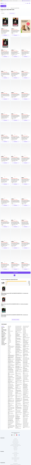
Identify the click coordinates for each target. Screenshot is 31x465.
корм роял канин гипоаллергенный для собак (18, 342)
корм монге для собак (11, 417)
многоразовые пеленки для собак (26, 345)
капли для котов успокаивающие (17, 416)
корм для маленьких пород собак (18, 354)
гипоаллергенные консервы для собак (18, 349)
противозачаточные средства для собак (10, 361)
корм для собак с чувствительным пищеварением (17, 335)
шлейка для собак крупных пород (25, 384)
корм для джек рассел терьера (11, 403)
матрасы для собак (25, 376)
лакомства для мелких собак (18, 409)
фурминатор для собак (26, 402)
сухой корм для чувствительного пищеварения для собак (18, 344)
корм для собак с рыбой (11, 408)
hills (8, 344)
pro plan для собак (10, 419)
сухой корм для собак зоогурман (18, 375)
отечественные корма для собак (11, 406)
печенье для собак (17, 411)
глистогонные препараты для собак (11, 389)
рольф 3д (9, 351)
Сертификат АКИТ (15, 446)
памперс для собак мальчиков (25, 336)
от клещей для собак (10, 370)
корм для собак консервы (17, 385)
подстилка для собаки (26, 375)
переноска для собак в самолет (26, 367)
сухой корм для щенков (18, 384)
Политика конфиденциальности (15, 444)
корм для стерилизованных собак (11, 400)
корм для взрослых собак (10, 412)
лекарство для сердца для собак (11, 366)
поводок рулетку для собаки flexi (25, 394)
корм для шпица (10, 404)
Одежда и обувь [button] (3, 343)
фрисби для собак (25, 415)
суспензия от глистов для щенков (18, 427)
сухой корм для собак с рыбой (18, 381)
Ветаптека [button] (3, 327)
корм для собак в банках (11, 407)
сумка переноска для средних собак (26, 370)
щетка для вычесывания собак (26, 397)
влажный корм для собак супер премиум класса (18, 400)
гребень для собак (25, 396)
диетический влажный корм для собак (18, 347)
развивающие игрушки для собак (26, 413)
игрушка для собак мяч (26, 414)
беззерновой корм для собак (11, 401)
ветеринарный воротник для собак (11, 359)
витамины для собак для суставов (11, 382)
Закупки (15, 456)
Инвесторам (15, 454)
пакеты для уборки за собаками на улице (26, 342)
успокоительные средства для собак (10, 387)
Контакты (15, 461)
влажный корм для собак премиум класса (18, 398)
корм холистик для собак (11, 395)
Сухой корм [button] (3, 332)
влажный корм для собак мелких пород (18, 367)
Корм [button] (2, 328)
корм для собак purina (18, 376)
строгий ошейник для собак (26, 380)
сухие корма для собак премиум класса (18, 378)
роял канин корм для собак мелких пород (18, 359)
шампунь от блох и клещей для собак (25, 351)
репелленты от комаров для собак (11, 378)
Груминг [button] (2, 341)
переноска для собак (25, 365)
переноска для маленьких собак (25, 368)
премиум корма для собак (10, 396)
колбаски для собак (18, 410)
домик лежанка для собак (25, 373)
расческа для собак (25, 395)
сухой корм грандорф (18, 377)
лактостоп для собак (18, 428)
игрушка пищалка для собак (26, 416)
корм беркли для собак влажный (18, 392)
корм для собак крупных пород (18, 352)
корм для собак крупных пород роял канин (18, 357)
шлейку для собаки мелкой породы (25, 386)
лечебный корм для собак (18, 331)
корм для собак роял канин (10, 414)
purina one (9, 349)
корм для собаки (10, 394)
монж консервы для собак (18, 389)
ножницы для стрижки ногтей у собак (26, 405)
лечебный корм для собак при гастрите (18, 338)
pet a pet (9, 353)
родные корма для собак (11, 425)
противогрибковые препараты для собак (10, 369)
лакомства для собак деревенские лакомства (18, 407)
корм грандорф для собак (10, 427)
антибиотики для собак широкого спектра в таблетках (11, 357)
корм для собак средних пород (18, 355)
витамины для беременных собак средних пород (17, 418)
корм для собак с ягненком (10, 409)
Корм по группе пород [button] (3, 331)
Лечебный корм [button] (3, 329)
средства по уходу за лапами (25, 355)
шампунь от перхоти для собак (26, 352)
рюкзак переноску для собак (26, 371)
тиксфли (9, 354)
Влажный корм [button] (3, 333)
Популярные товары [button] (3, 336)
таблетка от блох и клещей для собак (10, 376)
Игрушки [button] (2, 342)
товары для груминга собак (25, 403)
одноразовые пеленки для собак (26, 346)
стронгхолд (9, 342)
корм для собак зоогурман (10, 424)
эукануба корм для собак (11, 416)
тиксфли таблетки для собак (11, 373)
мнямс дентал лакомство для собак (18, 406)
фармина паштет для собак (18, 397)
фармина (9, 350)
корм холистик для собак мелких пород (18, 351)
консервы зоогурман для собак (18, 395)
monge (9, 343)
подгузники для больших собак (26, 337)
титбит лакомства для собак (18, 404)
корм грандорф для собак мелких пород (18, 362)
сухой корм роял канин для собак (18, 370)
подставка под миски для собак (26, 427)
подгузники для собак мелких (26, 339)
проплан (9, 345)
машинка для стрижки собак (26, 401)
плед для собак (25, 377)
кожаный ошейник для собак (26, 381)
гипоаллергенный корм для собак (18, 333)
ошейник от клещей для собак (11, 374)
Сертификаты (15, 447)
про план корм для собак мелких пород (18, 360)
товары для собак (10, 392)
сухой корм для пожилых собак (18, 383)
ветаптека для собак (10, 391)
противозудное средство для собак (11, 362)
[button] (4, 13)
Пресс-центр (15, 455)
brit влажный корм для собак (18, 393)
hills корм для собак (10, 418)
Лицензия (15, 438)
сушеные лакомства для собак (18, 412)
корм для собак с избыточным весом (17, 346)
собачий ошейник (25, 378)
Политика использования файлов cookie (15, 445)
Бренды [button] (2, 326)
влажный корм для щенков (17, 401)
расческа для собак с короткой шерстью (25, 399)
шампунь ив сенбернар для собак (26, 349)
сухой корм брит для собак (18, 373)
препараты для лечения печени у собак (11, 367)
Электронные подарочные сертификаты (15, 464)
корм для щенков (10, 393)
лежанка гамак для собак (26, 363)
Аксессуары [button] (3, 344)
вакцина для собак (10, 390)
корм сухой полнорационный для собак (18, 364)
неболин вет (9, 352)
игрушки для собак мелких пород (25, 411)
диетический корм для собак (18, 337)
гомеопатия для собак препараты (11, 379)
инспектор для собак (10, 371)
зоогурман (9, 348)
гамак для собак (25, 364)
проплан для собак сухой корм (18, 372)
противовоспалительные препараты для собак (11, 355)
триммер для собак (25, 407)
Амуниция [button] (3, 340)
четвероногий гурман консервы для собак (18, 390)
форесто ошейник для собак (18, 425)
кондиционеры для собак (25, 334)
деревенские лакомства (11, 346)
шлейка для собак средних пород (25, 387)
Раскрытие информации (15, 453)
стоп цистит (9, 341)
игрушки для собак (25, 408)
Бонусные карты (15, 463)
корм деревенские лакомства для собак (10, 420)
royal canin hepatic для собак (18, 340)
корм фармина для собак (11, 426)
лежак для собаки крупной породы (25, 362)
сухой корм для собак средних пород (18, 366)
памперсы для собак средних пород (25, 341)
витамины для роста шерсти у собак (10, 381)
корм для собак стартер (11, 415)
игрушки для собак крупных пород (25, 409)
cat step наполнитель (10, 347)
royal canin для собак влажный (18, 387)
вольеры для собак (25, 374)
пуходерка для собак (25, 406)
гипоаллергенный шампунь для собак (25, 354)
